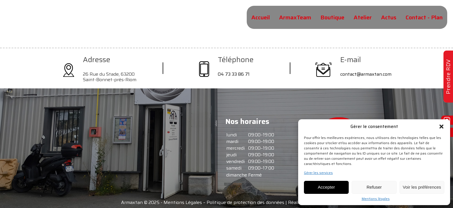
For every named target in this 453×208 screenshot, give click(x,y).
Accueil (260, 17)
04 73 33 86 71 (234, 74)
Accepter (326, 187)
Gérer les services (318, 173)
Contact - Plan (424, 17)
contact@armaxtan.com (365, 74)
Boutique (332, 17)
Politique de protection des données (245, 202)
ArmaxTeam (295, 17)
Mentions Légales (183, 202)
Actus (388, 17)
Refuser (374, 187)
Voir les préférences (422, 187)
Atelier (363, 17)
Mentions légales (376, 199)
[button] (441, 126)
